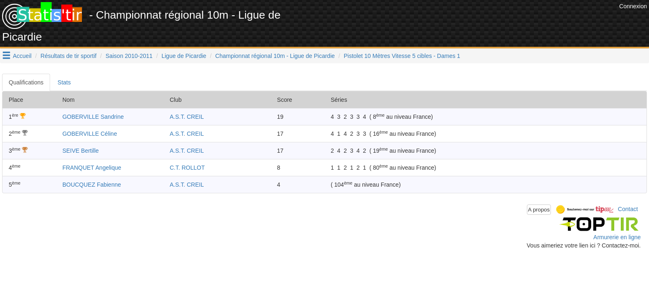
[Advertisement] (466, 20)
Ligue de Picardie (183, 56)
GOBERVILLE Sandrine (93, 116)
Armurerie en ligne (617, 237)
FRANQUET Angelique (91, 167)
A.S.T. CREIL (187, 116)
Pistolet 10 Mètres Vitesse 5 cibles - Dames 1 (402, 56)
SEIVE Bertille (80, 150)
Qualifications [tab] (26, 82)
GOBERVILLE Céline (89, 133)
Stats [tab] (64, 82)
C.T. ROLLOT (187, 167)
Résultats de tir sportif (68, 56)
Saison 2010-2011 (129, 56)
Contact (628, 209)
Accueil (22, 56)
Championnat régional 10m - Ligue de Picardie (275, 56)
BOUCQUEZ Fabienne (91, 184)
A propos (539, 210)
